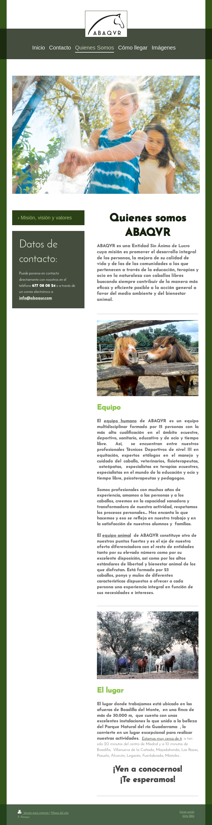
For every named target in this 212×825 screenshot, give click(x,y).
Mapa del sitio (59, 813)
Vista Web (188, 816)
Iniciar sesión (186, 811)
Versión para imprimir (33, 813)
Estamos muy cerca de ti (162, 738)
